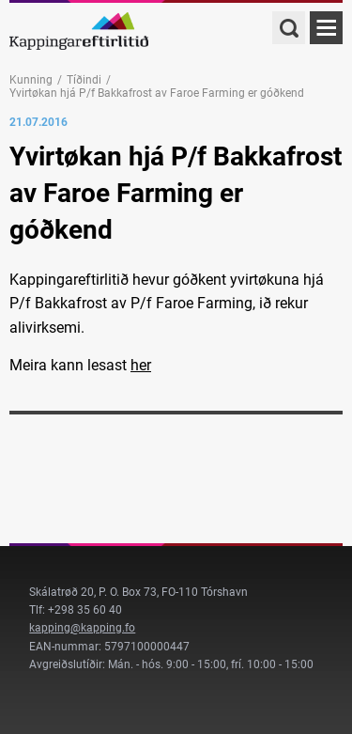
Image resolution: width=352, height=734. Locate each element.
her (140, 365)
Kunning (31, 79)
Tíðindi (84, 79)
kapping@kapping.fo (82, 627)
